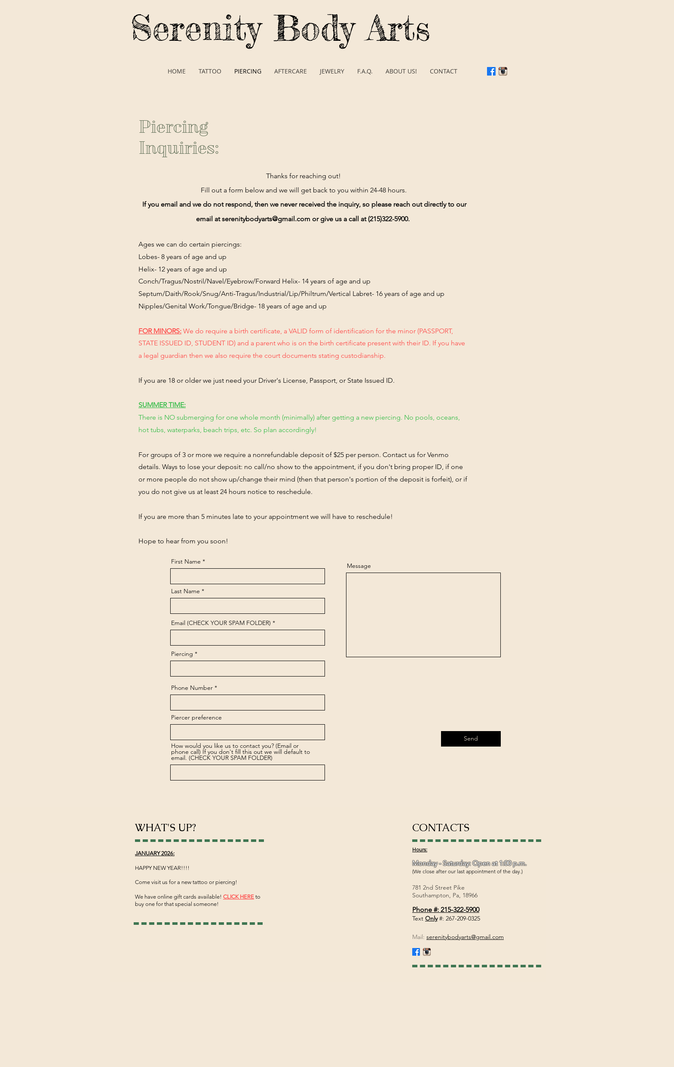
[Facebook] (491, 71)
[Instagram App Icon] (503, 71)
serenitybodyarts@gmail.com (266, 219)
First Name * (188, 561)
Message (359, 566)
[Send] (471, 739)
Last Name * (187, 591)
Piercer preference (196, 717)
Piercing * (184, 654)
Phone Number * (194, 688)
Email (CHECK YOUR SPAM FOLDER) (221, 623)
